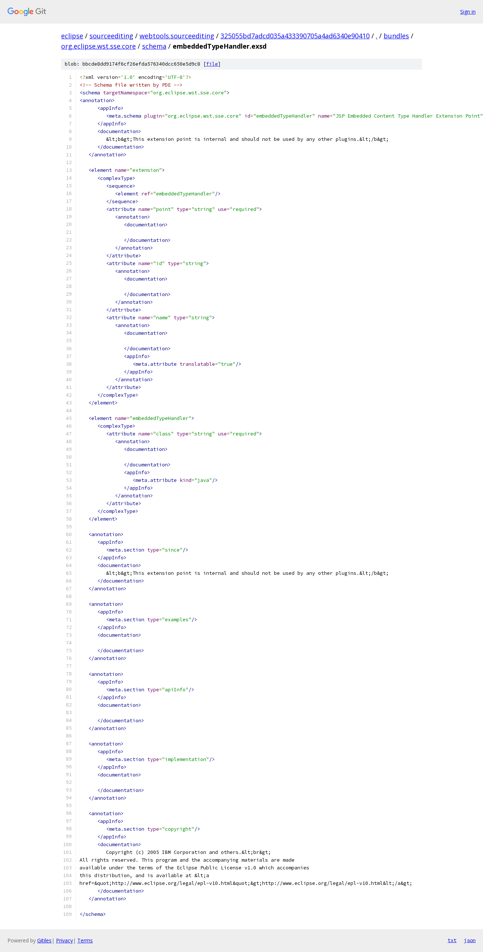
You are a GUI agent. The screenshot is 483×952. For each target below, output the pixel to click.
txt (452, 940)
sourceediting (111, 35)
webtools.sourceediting (177, 35)
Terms (85, 940)
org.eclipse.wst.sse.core (98, 46)
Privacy (64, 940)
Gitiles (44, 940)
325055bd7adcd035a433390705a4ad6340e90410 (295, 35)
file (212, 64)
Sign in (468, 11)
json (470, 940)
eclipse (72, 35)
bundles (396, 35)
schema (154, 46)
